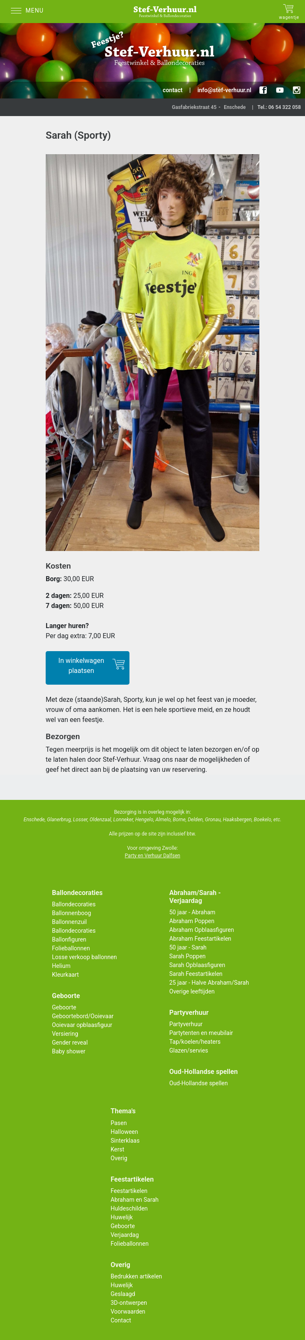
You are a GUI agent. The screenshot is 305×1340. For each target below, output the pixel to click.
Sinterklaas (125, 1140)
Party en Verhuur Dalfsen (152, 856)
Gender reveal (70, 1042)
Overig (119, 1158)
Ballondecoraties (74, 904)
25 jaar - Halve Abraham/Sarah (209, 982)
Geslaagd (123, 1294)
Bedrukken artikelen (136, 1276)
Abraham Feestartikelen (200, 938)
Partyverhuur (185, 1024)
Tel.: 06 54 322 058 (279, 107)
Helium (61, 965)
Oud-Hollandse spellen (198, 1083)
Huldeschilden (129, 1208)
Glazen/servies (188, 1050)
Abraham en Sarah (135, 1199)
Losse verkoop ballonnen (84, 957)
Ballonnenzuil (69, 921)
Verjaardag (125, 1234)
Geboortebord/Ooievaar (83, 1016)
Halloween (124, 1131)
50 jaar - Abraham (192, 912)
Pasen (119, 1123)
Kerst (117, 1149)
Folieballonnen (71, 948)
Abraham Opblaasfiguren (201, 929)
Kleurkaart (65, 974)
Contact (121, 1320)
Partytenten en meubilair (201, 1033)
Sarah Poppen (187, 956)
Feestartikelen (129, 1190)
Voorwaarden (128, 1311)
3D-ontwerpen (129, 1302)
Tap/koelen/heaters (194, 1041)
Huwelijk (122, 1217)
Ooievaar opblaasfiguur (82, 1025)
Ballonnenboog (71, 913)
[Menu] (29, 11)
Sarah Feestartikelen (195, 973)
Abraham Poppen (192, 921)
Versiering (65, 1033)
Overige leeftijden (192, 991)
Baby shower (68, 1051)
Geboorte (64, 1007)
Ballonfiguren (69, 939)
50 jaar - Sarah (188, 947)
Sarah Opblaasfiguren (197, 965)
